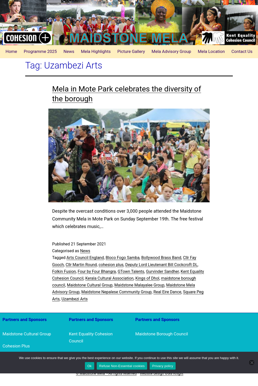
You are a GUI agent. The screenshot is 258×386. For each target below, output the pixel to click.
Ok (89, 366)
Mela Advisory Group (171, 51)
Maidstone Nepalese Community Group (116, 292)
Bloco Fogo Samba (122, 257)
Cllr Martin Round (81, 264)
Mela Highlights (96, 51)
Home (11, 51)
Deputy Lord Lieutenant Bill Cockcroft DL (161, 264)
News (68, 51)
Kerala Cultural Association (109, 278)
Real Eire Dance (167, 292)
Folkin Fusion (64, 271)
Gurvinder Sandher (162, 271)
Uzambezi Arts (74, 299)
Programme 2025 (40, 51)
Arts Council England (85, 257)
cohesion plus (111, 264)
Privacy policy (162, 366)
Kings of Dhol (147, 278)
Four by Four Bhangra (97, 271)
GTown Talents (131, 271)
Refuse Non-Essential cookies (122, 366)
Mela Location (211, 51)
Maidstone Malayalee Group (139, 285)
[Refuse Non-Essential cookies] (251, 362)
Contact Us (242, 51)
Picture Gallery (131, 51)
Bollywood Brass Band (161, 257)
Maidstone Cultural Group (89, 285)
